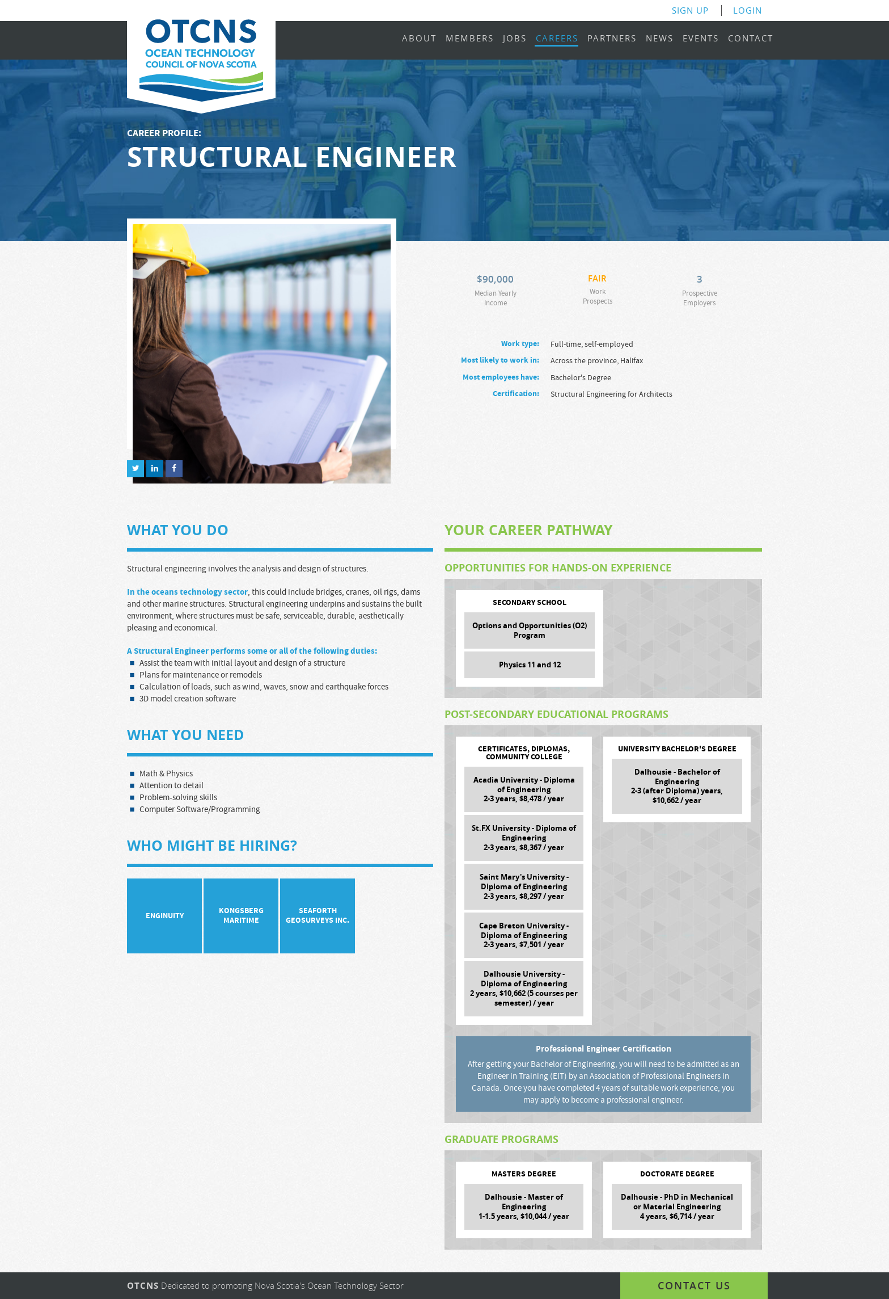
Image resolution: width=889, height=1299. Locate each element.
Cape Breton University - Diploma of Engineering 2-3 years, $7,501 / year (524, 935)
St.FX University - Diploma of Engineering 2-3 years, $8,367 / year (524, 837)
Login (747, 10)
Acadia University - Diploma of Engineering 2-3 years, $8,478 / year (524, 789)
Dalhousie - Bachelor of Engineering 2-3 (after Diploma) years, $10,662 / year (677, 786)
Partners (612, 39)
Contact (750, 39)
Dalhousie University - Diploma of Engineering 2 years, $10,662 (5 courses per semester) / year (524, 988)
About (419, 39)
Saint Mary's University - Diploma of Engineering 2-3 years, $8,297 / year (524, 886)
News (660, 39)
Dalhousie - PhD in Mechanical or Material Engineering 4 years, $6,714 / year (677, 1206)
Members (470, 39)
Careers (557, 39)
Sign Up (690, 10)
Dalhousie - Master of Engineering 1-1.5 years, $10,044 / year (524, 1206)
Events (701, 39)
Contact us (694, 1285)
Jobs (515, 39)
